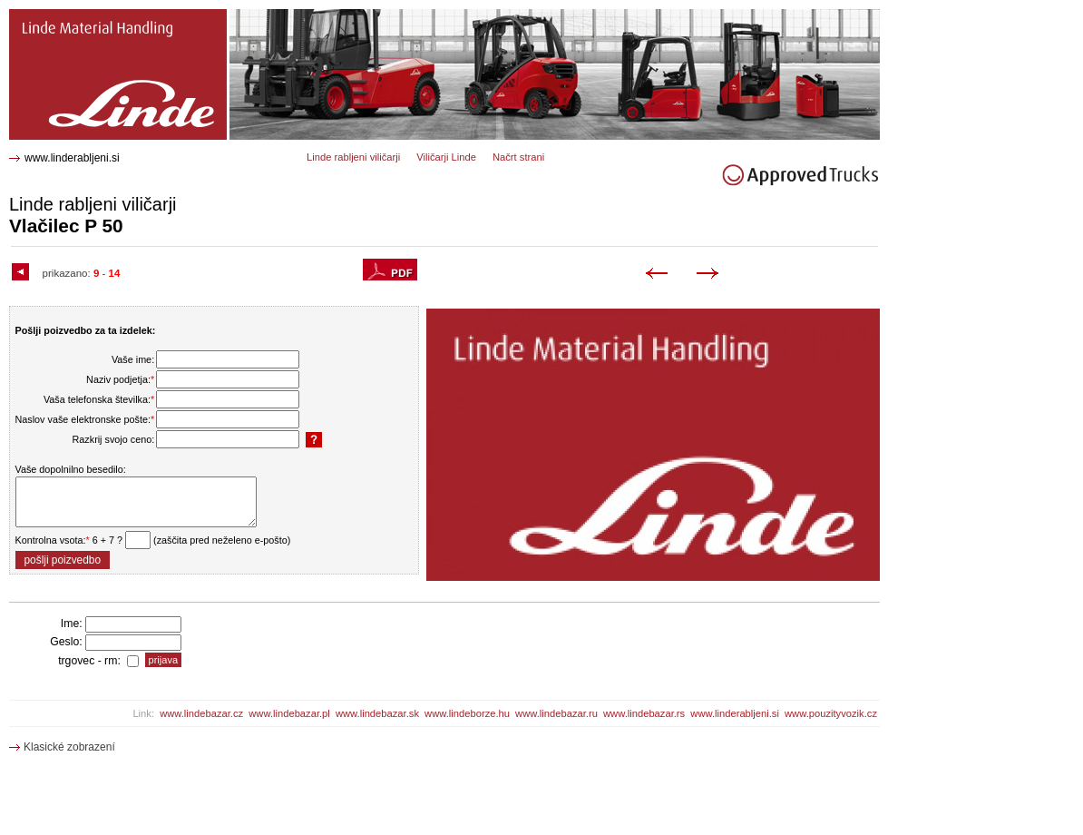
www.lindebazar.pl (289, 713)
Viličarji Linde (446, 157)
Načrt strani (518, 157)
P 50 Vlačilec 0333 (58, 16)
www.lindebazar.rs (644, 713)
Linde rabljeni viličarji (353, 157)
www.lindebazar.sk (377, 713)
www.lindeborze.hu (467, 713)
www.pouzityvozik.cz (831, 713)
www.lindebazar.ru (556, 713)
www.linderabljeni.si (72, 158)
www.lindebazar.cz (201, 713)
